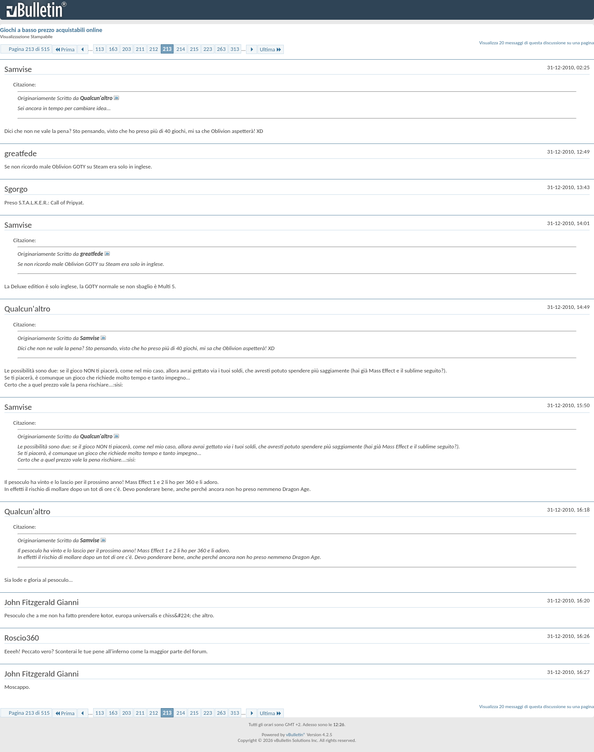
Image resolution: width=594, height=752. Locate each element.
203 (126, 49)
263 (221, 49)
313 (235, 49)
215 (194, 49)
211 (140, 49)
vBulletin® (296, 735)
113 (99, 49)
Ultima (271, 49)
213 (167, 49)
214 (180, 49)
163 (113, 49)
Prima (64, 49)
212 (153, 49)
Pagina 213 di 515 (29, 49)
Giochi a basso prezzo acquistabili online (51, 30)
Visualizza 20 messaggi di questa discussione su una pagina (536, 43)
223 (207, 49)
